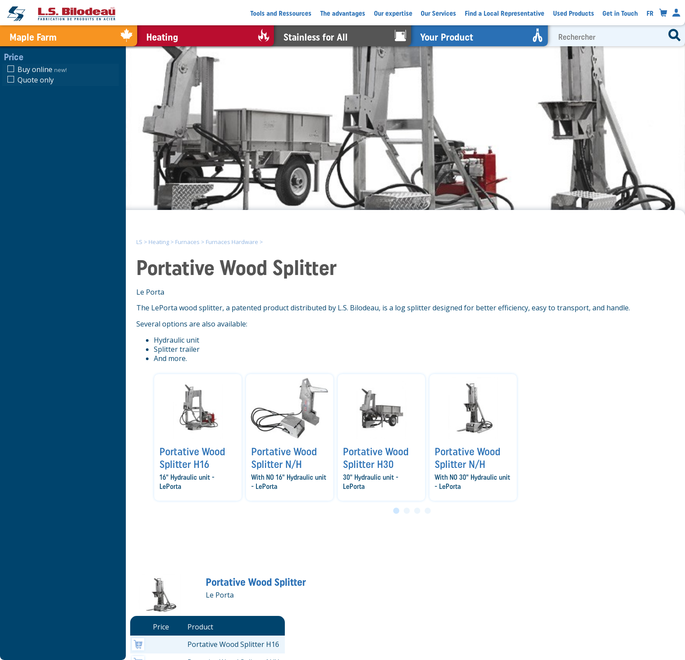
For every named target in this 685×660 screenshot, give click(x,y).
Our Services (438, 13)
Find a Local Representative (504, 13)
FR (650, 13)
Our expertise (393, 13)
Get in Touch (620, 13)
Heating (159, 242)
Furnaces (187, 242)
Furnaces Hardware (232, 242)
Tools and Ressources (280, 13)
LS (139, 242)
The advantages (342, 13)
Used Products (573, 13)
